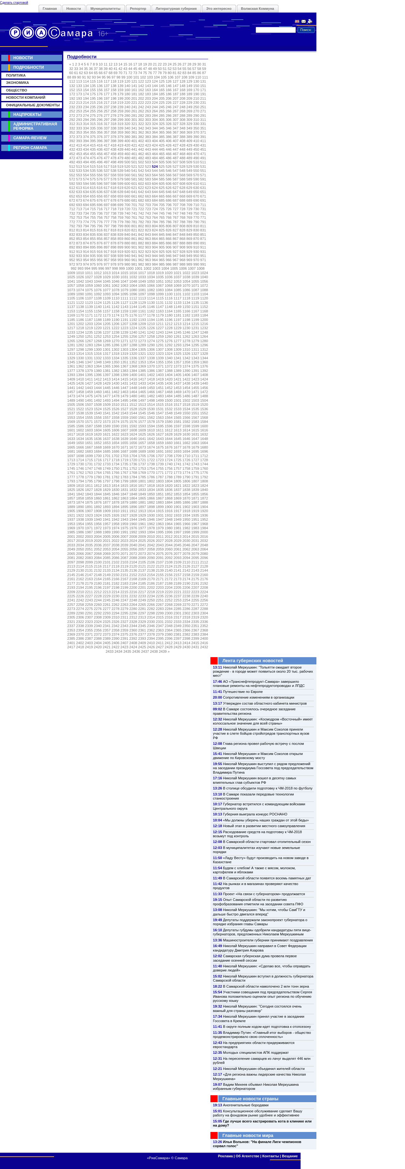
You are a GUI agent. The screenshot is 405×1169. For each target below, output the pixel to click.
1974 (116, 528)
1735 (124, 464)
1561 (142, 417)
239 (120, 107)
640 (127, 192)
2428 (169, 647)
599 (120, 183)
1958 (116, 524)
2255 (195, 600)
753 (79, 217)
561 (134, 175)
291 (203, 115)
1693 (178, 451)
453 (79, 154)
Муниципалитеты (105, 8)
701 (134, 205)
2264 (133, 604)
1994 (151, 532)
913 (79, 252)
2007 (124, 536)
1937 (71, 519)
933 (79, 256)
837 (107, 234)
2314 (151, 617)
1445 (107, 388)
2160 (204, 575)
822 (141, 230)
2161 (71, 579)
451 (203, 149)
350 (196, 128)
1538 (80, 413)
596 (100, 183)
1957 (107, 524)
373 (79, 137)
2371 (89, 634)
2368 (204, 630)
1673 (142, 447)
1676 (169, 447)
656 (100, 196)
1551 (195, 413)
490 (196, 158)
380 (127, 137)
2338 (80, 626)
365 (162, 132)
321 (134, 124)
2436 (136, 651)
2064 (204, 549)
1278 (186, 341)
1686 (116, 451)
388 (182, 137)
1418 (151, 379)
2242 (80, 600)
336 (100, 128)
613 (79, 188)
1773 (178, 473)
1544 (133, 413)
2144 (204, 570)
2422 (116, 647)
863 (148, 239)
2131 (89, 570)
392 (72, 141)
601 (134, 183)
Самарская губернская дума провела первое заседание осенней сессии (255, 958)
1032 (133, 277)
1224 (133, 328)
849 (189, 234)
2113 (71, 566)
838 (113, 234)
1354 (151, 362)
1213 (178, 324)
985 (162, 264)
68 (110, 73)
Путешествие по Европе (243, 692)
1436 (169, 383)
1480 (133, 396)
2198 (116, 587)
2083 (89, 558)
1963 (160, 524)
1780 (98, 477)
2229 (107, 596)
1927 (124, 515)
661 (134, 196)
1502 (186, 400)
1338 (151, 358)
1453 (178, 388)
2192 (204, 583)
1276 (169, 341)
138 (113, 86)
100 (129, 77)
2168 (133, 579)
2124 (169, 566)
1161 (142, 311)
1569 (71, 422)
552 (72, 175)
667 (175, 196)
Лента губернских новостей (252, 660)
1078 (116, 290)
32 (71, 69)
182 (141, 94)
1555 (89, 417)
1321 (142, 353)
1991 (124, 532)
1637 (107, 439)
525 (162, 166)
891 (203, 243)
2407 (124, 643)
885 (162, 243)
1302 (116, 349)
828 (182, 230)
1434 (151, 383)
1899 (160, 507)
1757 (178, 468)
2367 (195, 630)
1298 (80, 349)
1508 (98, 404)
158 (113, 90)
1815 (124, 485)
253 (79, 111)
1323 (160, 353)
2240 (204, 596)
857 (107, 239)
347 (175, 128)
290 (196, 115)
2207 (195, 587)
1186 (80, 320)
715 (93, 209)
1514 (151, 404)
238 (113, 107)
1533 (178, 409)
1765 (107, 473)
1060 (98, 285)
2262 (116, 604)
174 (86, 94)
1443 (89, 388)
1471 (195, 392)
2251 (160, 600)
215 (93, 102)
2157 (178, 575)
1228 (169, 328)
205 (162, 98)
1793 (71, 481)
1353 (142, 362)
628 (182, 188)
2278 (116, 609)
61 (76, 73)
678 (113, 200)
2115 (89, 566)
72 (130, 73)
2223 (195, 592)
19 (145, 64)
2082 (80, 558)
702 (141, 205)
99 (123, 77)
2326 (116, 622)
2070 (116, 554)
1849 (142, 494)
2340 (98, 626)
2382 (186, 634)
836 (100, 234)
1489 (71, 400)
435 (93, 149)
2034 (80, 545)
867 (175, 239)
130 (196, 81)
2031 (195, 541)
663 (148, 196)
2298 (151, 613)
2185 (142, 583)
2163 (89, 579)
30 (199, 64)
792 (72, 226)
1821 (178, 485)
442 (141, 149)
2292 (98, 613)
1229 (178, 328)
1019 (160, 273)
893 (79, 247)
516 (100, 166)
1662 (186, 443)
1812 (98, 485)
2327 (124, 622)
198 (113, 98)
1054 (186, 281)
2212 (98, 592)
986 (169, 264)
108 (184, 77)
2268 (169, 604)
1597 (178, 426)
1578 (151, 422)
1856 (204, 494)
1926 (116, 515)
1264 (204, 336)
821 (134, 230)
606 (169, 183)
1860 (98, 498)
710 (196, 205)
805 (162, 226)
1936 (204, 515)
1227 (160, 328)
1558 (116, 417)
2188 (169, 583)
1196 (169, 320)
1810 (80, 485)
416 (100, 145)
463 (148, 154)
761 (134, 217)
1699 (89, 456)
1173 (107, 315)
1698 (80, 456)
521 (134, 166)
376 (100, 137)
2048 (204, 545)
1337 (142, 358)
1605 (107, 430)
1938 (80, 519)
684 (155, 200)
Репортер (138, 8)
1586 (80, 426)
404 (155, 141)
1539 (89, 413)
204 (155, 98)
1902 (186, 507)
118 (113, 81)
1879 (124, 502)
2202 (151, 587)
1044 (98, 281)
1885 (178, 502)
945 (162, 256)
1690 (151, 451)
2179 (89, 583)
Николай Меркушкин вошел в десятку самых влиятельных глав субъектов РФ (254, 780)
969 (189, 260)
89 (74, 77)
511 (203, 162)
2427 (160, 647)
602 (141, 183)
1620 (98, 434)
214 (86, 102)
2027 (160, 541)
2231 (124, 596)
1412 (98, 379)
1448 (133, 388)
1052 (169, 281)
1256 (133, 336)
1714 (80, 460)
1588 (98, 426)
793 (79, 226)
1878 (116, 502)
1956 (98, 524)
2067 (89, 554)
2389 (107, 638)
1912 (133, 511)
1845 (107, 494)
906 (169, 247)
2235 (160, 596)
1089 (71, 294)
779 (120, 222)
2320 (204, 617)
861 (134, 239)
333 (79, 128)
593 (79, 183)
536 (100, 171)
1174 (116, 315)
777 (107, 222)
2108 (169, 562)
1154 (80, 311)
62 (81, 73)
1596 (169, 426)
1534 (186, 409)
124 (155, 81)
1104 (204, 294)
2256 (204, 600)
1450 (151, 388)
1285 (107, 345)
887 (175, 243)
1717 (107, 460)
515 (93, 166)
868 (182, 239)
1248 (204, 332)
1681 (71, 451)
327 (175, 124)
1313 (71, 353)
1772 (169, 473)
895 (93, 247)
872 (72, 243)
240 (127, 107)
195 (93, 98)
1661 (178, 443)
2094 (186, 558)
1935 (195, 515)
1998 (186, 532)
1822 (186, 485)
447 (175, 149)
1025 (71, 277)
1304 (133, 349)
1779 (89, 477)
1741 (178, 464)
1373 (178, 366)
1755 (160, 468)
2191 (195, 583)
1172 (98, 315)
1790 (186, 477)
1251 (89, 336)
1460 (98, 392)
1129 (142, 303)
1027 (89, 277)
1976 (133, 528)
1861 (107, 498)
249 (189, 107)
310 (196, 120)
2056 (133, 549)
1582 (186, 422)
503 (148, 162)
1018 (151, 273)
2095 (195, 558)
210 (196, 98)
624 (155, 188)
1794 (80, 481)
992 (74, 268)
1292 (169, 345)
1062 (116, 285)
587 (175, 179)
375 (93, 137)
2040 (133, 545)
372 (72, 137)
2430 (186, 647)
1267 (89, 341)
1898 (151, 507)
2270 (186, 604)
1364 (98, 366)
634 (86, 192)
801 (134, 226)
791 (203, 222)
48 (150, 69)
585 (162, 179)
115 (93, 81)
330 (196, 124)
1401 (142, 375)
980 (127, 264)
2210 (80, 592)
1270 (116, 341)
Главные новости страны (250, 1098)
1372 (169, 366)
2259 (89, 604)
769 (189, 217)
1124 (98, 303)
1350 (116, 362)
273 (79, 115)
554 (86, 175)
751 (203, 213)
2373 (107, 634)
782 (141, 222)
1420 (169, 379)
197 (107, 98)
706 (169, 205)
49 (155, 69)
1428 (98, 383)
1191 (124, 320)
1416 (133, 379)
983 (148, 264)
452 (72, 154)
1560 (133, 417)
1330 (80, 358)
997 (108, 268)
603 (148, 183)
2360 (133, 630)
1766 (116, 473)
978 (113, 264)
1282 (80, 345)
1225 (142, 328)
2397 (178, 638)
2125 (178, 566)
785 (162, 222)
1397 (107, 375)
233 (79, 107)
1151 (195, 307)
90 (79, 77)
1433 (142, 383)
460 (127, 154)
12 (110, 64)
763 (148, 217)
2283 (160, 609)
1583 (195, 422)
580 (127, 179)
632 (72, 192)
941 (134, 256)
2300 (169, 613)
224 (155, 102)
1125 (107, 303)
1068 (169, 285)
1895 (124, 507)
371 (203, 132)
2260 (98, 604)
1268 (98, 341)
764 (155, 217)
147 (175, 86)
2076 (169, 554)
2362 (151, 630)
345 (162, 128)
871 (203, 239)
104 (157, 77)
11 (106, 64)
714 (86, 209)
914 (86, 252)
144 (155, 86)
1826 (80, 490)
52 (169, 69)
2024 (133, 541)
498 (113, 162)
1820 (169, 485)
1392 (204, 371)
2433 (110, 651)
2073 (142, 554)
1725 (178, 460)
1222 (116, 328)
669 (189, 196)
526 (169, 166)
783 (148, 222)
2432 (204, 647)
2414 (186, 643)
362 (141, 132)
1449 (142, 388)
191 (203, 94)
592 (72, 183)
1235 (89, 332)
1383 (124, 371)
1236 (98, 332)
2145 (71, 575)
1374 (186, 366)
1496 (133, 400)
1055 (195, 281)
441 (134, 149)
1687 (124, 451)
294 (86, 120)
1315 (89, 353)
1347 (89, 362)
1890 (80, 507)
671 (203, 196)
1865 (142, 498)
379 (120, 137)
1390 (186, 371)
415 (93, 145)
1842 (80, 494)
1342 (186, 358)
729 (189, 209)
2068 (98, 554)
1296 (204, 345)
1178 (151, 315)
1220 (98, 328)
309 (189, 120)
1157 (107, 311)
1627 (160, 434)
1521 (71, 409)
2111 (195, 562)
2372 (98, 634)
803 (148, 226)
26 (179, 64)
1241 (142, 332)
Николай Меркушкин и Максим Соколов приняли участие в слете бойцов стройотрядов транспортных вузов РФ (261, 733)
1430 (116, 383)
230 (196, 102)
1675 (160, 447)
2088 (133, 558)
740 (127, 213)
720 (127, 209)
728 (182, 209)
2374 (116, 634)
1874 (80, 502)
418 (113, 145)
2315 (160, 617)
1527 (124, 409)
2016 (204, 536)
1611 (160, 430)
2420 (98, 647)
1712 (204, 456)
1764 (98, 473)
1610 (151, 430)
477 (107, 158)
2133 (107, 570)
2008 (133, 536)
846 (169, 234)
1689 (142, 451)
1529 (142, 409)
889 (189, 243)
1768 (133, 473)
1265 (71, 341)
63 (86, 73)
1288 (133, 345)
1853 (178, 494)
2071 (124, 554)
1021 (178, 273)
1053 (178, 281)
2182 (116, 583)
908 (182, 247)
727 (175, 209)
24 (169, 64)
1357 (178, 362)
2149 (107, 575)
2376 (133, 634)
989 (189, 264)
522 (141, 166)
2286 (186, 609)
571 (203, 175)
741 (134, 213)
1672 (133, 447)
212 (72, 102)
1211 (160, 324)
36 (91, 69)
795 (93, 226)
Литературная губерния (176, 8)
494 (86, 162)
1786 (151, 477)
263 (148, 111)
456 (100, 154)
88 (69, 77)
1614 (186, 430)
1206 (116, 324)
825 (162, 230)
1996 (169, 532)
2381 (178, 634)
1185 (71, 320)
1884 (169, 502)
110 (198, 77)
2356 (98, 630)
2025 (142, 541)
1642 (151, 439)
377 (107, 137)
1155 (89, 311)
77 (155, 73)
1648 (204, 439)
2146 (80, 575)
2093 (178, 558)
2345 (142, 626)
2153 (142, 575)
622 (141, 188)
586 (169, 179)
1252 (98, 336)
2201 (142, 587)
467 (175, 154)
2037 (107, 545)
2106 (151, 562)
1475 (89, 396)
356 (100, 132)
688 (182, 200)
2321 (71, 622)
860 (127, 239)
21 (155, 64)
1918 (186, 511)
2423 (124, 647)
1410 (80, 379)
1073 (71, 290)
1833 (142, 490)
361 (134, 132)
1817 (142, 485)
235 (93, 107)
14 (120, 64)
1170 (80, 315)
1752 (133, 468)
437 (107, 149)
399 (120, 141)
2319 (195, 617)
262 (141, 111)
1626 (151, 434)
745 (162, 213)
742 (141, 213)
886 (169, 243)
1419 (160, 379)
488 (182, 158)
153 (79, 90)
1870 (186, 498)
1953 (71, 524)
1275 (160, 341)
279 (120, 115)
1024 (204, 273)
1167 (195, 311)
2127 (195, 566)
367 (175, 132)
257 (107, 111)
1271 (124, 341)
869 (189, 239)
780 (127, 222)
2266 (151, 604)
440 (127, 149)
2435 (127, 651)
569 (189, 175)
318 (113, 124)
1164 (169, 311)
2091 (160, 558)
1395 (89, 375)
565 (162, 175)
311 (203, 120)
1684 (98, 451)
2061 (178, 549)
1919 (195, 511)
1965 (178, 524)
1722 (151, 460)
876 (100, 243)
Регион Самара (30, 148)
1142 (116, 307)
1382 (116, 371)
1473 (71, 396)
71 (125, 73)
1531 (160, 409)
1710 (186, 456)
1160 (133, 311)
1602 (80, 430)
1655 (124, 443)
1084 (169, 290)
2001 (71, 536)
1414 (116, 379)
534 (86, 171)
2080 (204, 554)
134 (86, 86)
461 (134, 154)
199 (120, 98)
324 (155, 124)
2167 (124, 579)
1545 (142, 413)
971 (203, 260)
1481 (142, 396)
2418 (80, 647)
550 (196, 171)
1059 (89, 285)
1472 (204, 392)
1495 (124, 400)
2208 (204, 587)
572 (72, 179)
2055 (124, 549)
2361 (142, 630)
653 (79, 196)
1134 (186, 303)
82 (179, 73)
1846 (116, 494)
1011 (89, 273)
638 (113, 192)
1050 (151, 281)
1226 (151, 328)
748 (182, 213)
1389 (178, 371)
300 (127, 120)
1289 (142, 345)
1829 (107, 490)
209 (189, 98)
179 (120, 94)
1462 (116, 392)
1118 (186, 298)
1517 (178, 404)
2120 (133, 566)
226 (169, 102)
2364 (169, 630)
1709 (178, 456)
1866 (151, 498)
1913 (142, 511)
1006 (183, 268)
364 (155, 132)
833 (79, 234)
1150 (186, 307)
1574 (116, 422)
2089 (142, 558)
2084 (98, 558)
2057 (142, 549)
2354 (80, 630)
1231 (195, 328)
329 (189, 124)
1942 (116, 519)
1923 (89, 515)
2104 (133, 562)
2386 (80, 638)
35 (86, 69)
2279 (124, 609)
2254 (186, 600)
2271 (195, 604)
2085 (107, 558)
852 (72, 239)
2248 (133, 600)
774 (86, 222)
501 (134, 162)
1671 (124, 447)
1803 (160, 481)
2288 (204, 609)
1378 (80, 371)
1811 (89, 485)
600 (127, 183)
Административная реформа (35, 126)
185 (162, 94)
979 (120, 264)
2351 (195, 626)
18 (140, 64)
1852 (169, 494)
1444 (98, 388)
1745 (71, 468)
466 (169, 154)
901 (134, 247)
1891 (89, 507)
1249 (71, 336)
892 (72, 247)
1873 (71, 502)
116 (100, 81)
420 (127, 145)
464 (155, 154)
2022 (116, 541)
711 (203, 205)
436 (100, 149)
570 (196, 175)
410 (196, 141)
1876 (98, 502)
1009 (71, 273)
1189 (107, 320)
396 (100, 141)
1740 (169, 464)
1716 (98, 460)
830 (196, 230)
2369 (71, 634)
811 (203, 226)
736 (100, 213)
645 (162, 192)
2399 (195, 638)
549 (189, 171)
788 (182, 222)
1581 (178, 422)
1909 (107, 511)
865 (162, 239)
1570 (80, 422)
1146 (151, 307)
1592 (133, 426)
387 (175, 137)
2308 (98, 617)
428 (182, 145)
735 (93, 213)
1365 (107, 366)
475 (93, 158)
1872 (204, 498)
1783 (124, 477)
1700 (98, 456)
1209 (142, 324)
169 (189, 90)
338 (113, 128)
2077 (178, 554)
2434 (118, 651)
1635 (89, 439)
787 (175, 222)
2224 (204, 592)
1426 (80, 383)
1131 (160, 303)
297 (107, 120)
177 (107, 94)
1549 (178, 413)
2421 (107, 647)
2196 (98, 587)
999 (122, 268)
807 (175, 226)
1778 (80, 477)
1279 (195, 341)
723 (148, 209)
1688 (133, 451)
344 (155, 128)
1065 (142, 285)
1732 (98, 464)
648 (182, 192)
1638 (116, 439)
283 (148, 115)
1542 (116, 413)
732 (72, 213)
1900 (169, 507)
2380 (169, 634)
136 (100, 86)
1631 (195, 434)
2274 (80, 609)
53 (174, 69)
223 (148, 102)
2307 (89, 617)
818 (113, 230)
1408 (204, 375)
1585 (71, 426)
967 (175, 260)
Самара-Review (30, 138)
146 (169, 86)
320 (127, 124)
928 (182, 252)
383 (148, 137)
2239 (195, 596)
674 (86, 200)
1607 (124, 430)
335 (93, 128)
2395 (160, 638)
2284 (169, 609)
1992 (133, 532)
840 (127, 234)
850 (196, 234)
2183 (124, 583)
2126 (186, 566)
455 (93, 154)
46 (140, 69)
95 (103, 77)
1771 (160, 473)
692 (72, 205)
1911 (124, 511)
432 (72, 149)
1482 (151, 396)
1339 (160, 358)
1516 (169, 404)
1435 (160, 383)
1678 (186, 447)
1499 (160, 400)
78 (160, 73)
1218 (80, 328)
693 (79, 205)
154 (86, 90)
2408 (133, 643)
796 (100, 226)
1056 (204, 281)
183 (148, 94)
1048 (133, 281)
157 (107, 90)
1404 (169, 375)
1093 (107, 294)
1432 (133, 383)
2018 (80, 541)
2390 (116, 638)
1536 (204, 409)
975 (93, 264)
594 (86, 183)
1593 (142, 426)
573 (79, 179)
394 (86, 141)
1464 (133, 392)
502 (141, 162)
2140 (169, 570)
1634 (80, 439)
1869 (178, 498)
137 (107, 86)
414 (86, 145)
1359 (195, 362)
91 (84, 77)
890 (196, 243)
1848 (133, 494)
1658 (151, 443)
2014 (186, 536)
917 (107, 252)
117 (107, 81)
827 (175, 230)
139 (120, 86)
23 (164, 64)
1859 (89, 498)
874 (86, 243)
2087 (124, 558)
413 (79, 145)
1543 (124, 413)
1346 (80, 362)
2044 (169, 545)
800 (127, 226)
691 (203, 200)
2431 (195, 647)
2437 (145, 651)
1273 (142, 341)
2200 (133, 587)
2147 (89, 575)
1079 (124, 290)
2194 (80, 587)
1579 (160, 422)
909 (189, 247)
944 (155, 256)
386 (169, 137)
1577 (142, 422)
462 (141, 154)
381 (134, 137)
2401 (71, 643)
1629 (178, 434)
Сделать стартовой (14, 2)
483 (148, 158)
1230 (186, 328)
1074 (80, 290)
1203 (89, 324)
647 (175, 192)
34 (81, 69)
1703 (124, 456)
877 (107, 243)
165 (162, 90)
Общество (16, 90)
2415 (195, 643)
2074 (151, 554)
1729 (71, 464)
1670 (116, 447)
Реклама (225, 1156)
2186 (151, 583)
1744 (204, 464)
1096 (133, 294)
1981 (178, 528)
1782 (116, 477)
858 (113, 239)
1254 (116, 336)
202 (141, 98)
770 (196, 217)
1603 (89, 430)
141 (134, 86)
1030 (116, 277)
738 (113, 213)
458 (113, 154)
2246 (116, 600)
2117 (107, 566)
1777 (71, 477)
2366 (186, 630)
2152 (133, 575)
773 (79, 222)
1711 (195, 456)
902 (141, 247)
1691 (160, 451)
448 (182, 149)
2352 (204, 626)
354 (86, 132)
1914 (151, 511)
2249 (142, 600)
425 (162, 145)
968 (182, 260)
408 (182, 141)
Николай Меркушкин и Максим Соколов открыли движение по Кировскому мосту (258, 756)
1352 (133, 362)
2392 (133, 638)
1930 (151, 515)
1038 (186, 277)
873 (79, 243)
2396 (169, 638)
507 (175, 162)
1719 (124, 460)
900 (127, 247)
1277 (178, 341)
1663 (195, 443)
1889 (71, 507)
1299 (89, 349)
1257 (142, 336)
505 (162, 162)
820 (127, 230)
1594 (151, 426)
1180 (169, 315)
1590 (116, 426)
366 (169, 132)
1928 (133, 515)
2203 (160, 587)
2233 (142, 596)
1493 (107, 400)
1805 (178, 481)
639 (120, 192)
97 (113, 77)
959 (120, 260)
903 (148, 247)
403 (148, 141)
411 (203, 141)
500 (127, 162)
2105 (142, 562)
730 (196, 209)
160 (127, 90)
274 (86, 115)
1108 (98, 298)
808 (182, 226)
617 (107, 188)
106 (171, 77)
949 (189, 256)
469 (189, 154)
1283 (89, 345)
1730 (80, 464)
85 (194, 73)
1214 (186, 324)
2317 (178, 617)
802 (141, 226)
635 (93, 192)
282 (141, 115)
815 (93, 230)
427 (175, 145)
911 (203, 247)
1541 (107, 413)
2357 (107, 630)
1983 (195, 528)
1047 (124, 281)
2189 (178, 583)
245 (162, 107)
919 (120, 252)
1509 (107, 404)
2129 (71, 570)
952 (72, 260)
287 (175, 115)
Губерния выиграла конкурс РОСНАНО (255, 814)
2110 (186, 562)
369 (189, 132)
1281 (71, 345)
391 (203, 137)
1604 (98, 430)
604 (155, 183)
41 (115, 69)
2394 (151, 638)
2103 (124, 562)
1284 (98, 345)
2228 (98, 596)
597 (107, 183)
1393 (71, 375)
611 (203, 183)
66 (101, 73)
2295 (124, 613)
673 (79, 200)
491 (203, 158)
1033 (142, 277)
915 (93, 252)
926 (169, 252)
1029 (107, 277)
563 (148, 175)
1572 (98, 422)
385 (162, 137)
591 (203, 179)
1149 (178, 307)
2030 (186, 541)
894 (86, 247)
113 (79, 81)
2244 (98, 600)
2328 (133, 622)
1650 (80, 443)
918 (113, 252)
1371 (160, 366)
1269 (107, 341)
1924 (98, 515)
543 (148, 171)
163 (148, 90)
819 (120, 230)
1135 (195, 303)
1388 (169, 371)
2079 (195, 554)
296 (100, 120)
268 (182, 111)
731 (203, 209)
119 (120, 81)
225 (162, 102)
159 (120, 90)
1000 (130, 268)
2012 (169, 536)
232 (72, 107)
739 (120, 213)
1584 (204, 422)
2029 (178, 541)
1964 (169, 524)
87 (204, 73)
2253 (178, 600)
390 (196, 137)
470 (196, 154)
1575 (124, 422)
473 (79, 158)
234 (86, 107)
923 (148, 252)
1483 (160, 396)
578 (113, 179)
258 (113, 111)
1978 (151, 528)
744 (155, 213)
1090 (80, 294)
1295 (195, 345)
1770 (151, 473)
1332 (98, 358)
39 (106, 69)
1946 (151, 519)
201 (134, 98)
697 (107, 205)
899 (120, 247)
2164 (98, 579)
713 (79, 209)
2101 (107, 562)
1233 (71, 332)
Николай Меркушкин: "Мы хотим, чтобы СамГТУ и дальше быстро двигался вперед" (259, 912)
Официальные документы (33, 105)
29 (194, 64)
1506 (80, 404)
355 (93, 132)
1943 (124, 519)
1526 (116, 409)
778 (113, 222)
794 (86, 226)
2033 (71, 545)
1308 (169, 349)
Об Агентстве (247, 1156)
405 (162, 141)
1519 (195, 404)
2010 (151, 536)
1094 (116, 294)
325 (162, 124)
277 (107, 115)
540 (127, 171)
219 (120, 102)
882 (141, 243)
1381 (107, 371)
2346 (151, 626)
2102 (116, 562)
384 (155, 137)
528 (182, 166)
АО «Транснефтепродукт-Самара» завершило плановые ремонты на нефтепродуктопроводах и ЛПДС (259, 684)
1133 (178, 303)
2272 (204, 604)
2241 (71, 600)
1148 (169, 307)
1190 (116, 320)
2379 (160, 634)
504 (155, 162)
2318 (186, 617)
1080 (133, 290)
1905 (71, 511)
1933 (178, 515)
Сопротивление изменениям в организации (258, 697)
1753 (142, 468)
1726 (186, 460)
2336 (204, 622)
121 (134, 81)
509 (189, 162)
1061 (107, 285)
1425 (71, 383)
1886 (186, 502)
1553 (71, 417)
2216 (133, 592)
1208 (133, 324)
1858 (80, 498)
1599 (195, 426)
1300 (98, 349)
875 (93, 243)
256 (100, 111)
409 (189, 141)
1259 (160, 336)
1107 (89, 298)
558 (113, 175)
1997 (178, 532)
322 (141, 124)
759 (120, 217)
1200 (204, 320)
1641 (142, 439)
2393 (142, 638)
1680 (204, 447)
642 (141, 192)
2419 (89, 647)
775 (93, 222)
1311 (195, 349)
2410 (151, 643)
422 (141, 145)
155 (93, 90)
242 (141, 107)
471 (203, 154)
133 (79, 86)
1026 (80, 277)
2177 (71, 583)
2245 (107, 600)
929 (189, 252)
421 (134, 145)
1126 (116, 303)
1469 (178, 392)
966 (169, 260)
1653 (107, 443)
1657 (142, 443)
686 (169, 200)
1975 (124, 528)
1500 (169, 400)
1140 (98, 307)
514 (86, 166)
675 (93, 200)
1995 (160, 532)
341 (134, 128)
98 (118, 77)
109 (191, 77)
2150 (116, 575)
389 (189, 137)
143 (148, 86)
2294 (116, 613)
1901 (178, 507)
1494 (116, 400)
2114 (80, 566)
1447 (124, 388)
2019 (89, 541)
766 (169, 217)
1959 (124, 524)
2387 (89, 638)
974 (86, 264)
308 (182, 120)
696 (100, 205)
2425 (142, 647)
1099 (160, 294)
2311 (124, 617)
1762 (80, 473)
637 (107, 192)
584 (155, 179)
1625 (142, 434)
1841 (71, 494)
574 (86, 179)
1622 (116, 434)
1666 (80, 447)
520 (127, 166)
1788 (169, 477)
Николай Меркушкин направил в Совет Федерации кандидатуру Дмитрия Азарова (260, 948)
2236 (169, 596)
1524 (98, 409)
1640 (133, 439)
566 (169, 175)
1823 (195, 485)
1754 (151, 468)
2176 (204, 579)
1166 (186, 311)
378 (113, 137)
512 (72, 166)
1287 (124, 345)
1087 (195, 290)
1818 (151, 485)
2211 (89, 592)
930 (196, 252)
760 (127, 217)
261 (134, 111)
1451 (160, 388)
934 (86, 256)
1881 (142, 502)
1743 (195, 464)
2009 (142, 536)
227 (175, 102)
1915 (160, 511)
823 (148, 230)
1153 (71, 311)
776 (100, 222)
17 (135, 64)
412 (72, 145)
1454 (186, 388)
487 (175, 158)
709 (189, 205)
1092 (98, 294)
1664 (204, 443)
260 (127, 111)
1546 (151, 413)
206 (169, 98)
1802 (151, 481)
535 (93, 171)
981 (134, 264)
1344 (204, 358)
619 (120, 188)
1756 (169, 468)
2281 (142, 609)
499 (120, 162)
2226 (80, 596)
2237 (178, 596)
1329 (71, 358)
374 (86, 137)
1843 (89, 494)
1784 (133, 477)
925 (162, 252)
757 (107, 217)
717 (107, 209)
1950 (186, 519)
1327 (195, 353)
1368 (133, 366)
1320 (133, 353)
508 (182, 162)
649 (189, 192)
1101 (178, 294)
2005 (107, 536)
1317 (107, 353)
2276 (98, 609)
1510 (116, 404)
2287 (195, 609)
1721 (142, 460)
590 (196, 179)
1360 (204, 362)
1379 (89, 371)
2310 (116, 617)
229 (189, 102)
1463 (124, 392)
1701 (107, 456)
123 (148, 81)
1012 (98, 273)
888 (182, 243)
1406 (186, 375)
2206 (186, 587)
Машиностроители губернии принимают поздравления (268, 940)
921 (134, 252)
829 (189, 230)
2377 (142, 634)
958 (113, 260)
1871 (195, 498)
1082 (151, 290)
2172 (169, 579)
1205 (107, 324)
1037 (178, 277)
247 (175, 107)
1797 (107, 481)
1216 (204, 324)
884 (155, 243)
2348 (169, 626)
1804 (169, 481)
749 (189, 213)
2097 (71, 562)
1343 (195, 358)
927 (175, 252)
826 (169, 230)
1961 (142, 524)
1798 (116, 481)
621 (134, 188)
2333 (178, 622)
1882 (151, 502)
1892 (98, 507)
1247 (195, 332)
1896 (133, 507)
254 (86, 111)
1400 (133, 375)
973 (79, 264)
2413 (178, 643)
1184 (204, 315)
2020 (98, 541)
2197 (107, 587)
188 (182, 94)
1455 (195, 388)
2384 (204, 634)
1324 (169, 353)
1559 (124, 417)
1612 (169, 430)
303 (148, 120)
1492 (98, 400)
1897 (142, 507)
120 (127, 81)
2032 (204, 541)
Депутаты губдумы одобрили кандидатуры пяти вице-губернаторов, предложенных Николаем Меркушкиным (262, 932)
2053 (107, 549)
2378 (151, 634)
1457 (71, 392)
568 (182, 175)
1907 (89, 511)
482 (141, 158)
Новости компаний (25, 97)
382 (141, 137)
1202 (80, 324)
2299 (160, 613)
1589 (107, 426)
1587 (89, 426)
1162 (151, 311)
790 (196, 222)
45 (135, 69)
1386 (151, 371)
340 (127, 128)
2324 (98, 622)
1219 (89, 328)
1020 (169, 273)
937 (107, 256)
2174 (186, 579)
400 (127, 141)
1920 (204, 511)
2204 (169, 587)
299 (120, 120)
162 (141, 90)
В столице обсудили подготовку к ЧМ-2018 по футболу (268, 788)
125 (162, 81)
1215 (195, 324)
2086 (116, 558)
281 (134, 115)
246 (169, 107)
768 (182, 217)
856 (100, 239)
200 (127, 98)
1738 (151, 464)
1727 (195, 460)
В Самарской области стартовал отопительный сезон (267, 842)
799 (120, 226)
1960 (133, 524)
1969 (71, 528)
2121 (142, 566)
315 (93, 124)
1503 (195, 400)
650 (196, 192)
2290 (80, 613)
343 (148, 128)
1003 (156, 268)
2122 (151, 566)
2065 (71, 554)
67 (106, 73)
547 (175, 171)
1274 (151, 341)
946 (169, 256)
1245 (178, 332)
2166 (116, 579)
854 (86, 239)
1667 (89, 447)
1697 (71, 456)
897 (107, 247)
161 (134, 90)
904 (155, 247)
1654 (116, 443)
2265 (142, 604)
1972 (98, 528)
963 (148, 260)
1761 (71, 473)
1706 (151, 456)
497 (107, 162)
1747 (89, 468)
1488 (204, 396)
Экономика (17, 83)
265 (162, 111)
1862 (116, 498)
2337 (71, 626)
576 (100, 179)
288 (182, 115)
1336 (133, 358)
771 (203, 217)
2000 (204, 532)
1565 (178, 417)
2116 (98, 566)
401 (134, 141)
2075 (160, 554)
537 (107, 171)
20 (150, 64)
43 (125, 69)
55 (184, 69)
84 (189, 73)
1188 (98, 320)
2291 (89, 613)
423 (148, 145)
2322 (80, 622)
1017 (142, 273)
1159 (124, 311)
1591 (124, 426)
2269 (178, 604)
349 (189, 128)
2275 (89, 609)
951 (203, 256)
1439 (195, 383)
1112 (133, 298)
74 (140, 73)
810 (196, 226)
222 (141, 102)
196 (100, 98)
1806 (186, 481)
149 (189, 86)
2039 (124, 545)
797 (107, 226)
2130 (80, 570)
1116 (169, 298)
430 (196, 145)
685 (162, 200)
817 (107, 230)
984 (155, 264)
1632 (204, 434)
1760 (204, 468)
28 (189, 64)
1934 (186, 515)
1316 (98, 353)
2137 (142, 570)
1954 (80, 524)
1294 (186, 345)
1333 (107, 358)
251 (203, 107)
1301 (107, 349)
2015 (195, 536)
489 (189, 158)
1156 (98, 311)
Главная (50, 8)
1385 (142, 371)
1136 (204, 303)
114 (86, 81)
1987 (89, 532)
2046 (186, 545)
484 (155, 158)
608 (182, 183)
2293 (107, 613)
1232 (204, 328)
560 (127, 175)
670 (196, 196)
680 (127, 200)
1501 (178, 400)
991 (203, 264)
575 (93, 179)
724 (155, 209)
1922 (80, 515)
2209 (71, 592)
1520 (204, 404)
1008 (201, 268)
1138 (80, 307)
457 (107, 154)
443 (148, 149)
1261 (178, 336)
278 (113, 115)
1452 (169, 388)
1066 (151, 285)
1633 (71, 439)
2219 (160, 592)
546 (169, 171)
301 (134, 120)
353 (79, 132)
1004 (165, 268)
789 (189, 222)
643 (148, 192)
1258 (151, 336)
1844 (98, 494)
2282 (151, 609)
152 (72, 90)
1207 (124, 324)
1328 (204, 353)
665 (162, 196)
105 (164, 77)
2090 (151, 558)
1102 (186, 294)
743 (148, 213)
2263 (124, 604)
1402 (151, 375)
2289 (71, 613)
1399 (124, 375)
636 (100, 192)
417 (107, 145)
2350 (186, 626)
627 (175, 188)
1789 (178, 477)
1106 (80, 298)
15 (125, 64)
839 (120, 234)
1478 (116, 396)
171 (203, 90)
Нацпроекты (27, 114)
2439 (163, 651)
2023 (124, 541)
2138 (151, 570)
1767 (124, 473)
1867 (160, 498)
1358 (186, 362)
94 (99, 77)
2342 (116, 626)
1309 (178, 349)
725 (162, 209)
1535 (195, 409)
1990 (116, 532)
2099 (89, 562)
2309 (107, 617)
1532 (169, 409)
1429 (107, 383)
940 (127, 256)
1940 (98, 519)
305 (162, 120)
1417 (142, 379)
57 (194, 69)
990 (196, 264)
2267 (160, 604)
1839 (195, 490)
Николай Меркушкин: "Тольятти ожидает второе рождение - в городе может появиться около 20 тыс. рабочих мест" (263, 671)
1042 (80, 281)
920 (127, 252)
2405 (107, 643)
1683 (89, 451)
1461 (107, 392)
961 (134, 260)
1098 (151, 294)
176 (100, 94)
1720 (133, 460)
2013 (178, 536)
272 (72, 115)
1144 (133, 307)
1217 (71, 328)
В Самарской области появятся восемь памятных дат (267, 878)
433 (79, 149)
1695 (195, 451)
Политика (16, 75)
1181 (178, 315)
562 (141, 175)
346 (169, 128)
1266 (80, 341)
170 (196, 90)
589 (189, 179)
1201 (71, 324)
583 (148, 179)
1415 (124, 379)
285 (162, 115)
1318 (116, 353)
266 (169, 111)
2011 (160, 536)
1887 (195, 502)
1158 (116, 311)
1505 (71, 404)
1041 (71, 281)
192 (72, 98)
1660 (169, 443)
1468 (169, 392)
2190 (186, 583)
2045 (178, 545)
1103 (195, 294)
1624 (133, 434)
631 (203, 188)
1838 (186, 490)
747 (175, 213)
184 (155, 94)
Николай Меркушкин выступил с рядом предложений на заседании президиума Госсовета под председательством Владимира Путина (263, 768)
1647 (195, 439)
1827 (89, 490)
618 (113, 188)
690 (196, 200)
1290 (151, 345)
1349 (107, 362)
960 (127, 260)
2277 (107, 609)
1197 (178, 320)
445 (162, 149)
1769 (142, 473)
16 (130, 64)
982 (141, 264)
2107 (160, 562)
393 (79, 141)
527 (175, 166)
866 (169, 239)
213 (79, 102)
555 (93, 175)
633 (79, 192)
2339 (89, 626)
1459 (89, 392)
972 (72, 264)
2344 (133, 626)
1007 (192, 268)
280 (127, 115)
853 (79, 239)
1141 (107, 307)
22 (160, 64)
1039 (195, 277)
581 (134, 179)
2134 (116, 570)
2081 (71, 558)
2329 (142, 622)
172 (72, 94)
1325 (178, 353)
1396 (98, 375)
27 (184, 64)
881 (134, 243)
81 (174, 73)
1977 (142, 528)
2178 (80, 583)
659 (120, 196)
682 (141, 200)
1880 (133, 502)
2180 (98, 583)
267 (175, 111)
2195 (89, 587)
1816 (133, 485)
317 (107, 124)
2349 (178, 626)
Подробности (28, 67)
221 (134, 102)
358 (113, 132)
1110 (116, 298)
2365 (178, 630)
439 (120, 149)
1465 (142, 392)
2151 (124, 575)
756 (100, 217)
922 (141, 252)
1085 (178, 290)
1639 (124, 439)
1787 (160, 477)
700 (127, 205)
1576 (133, 422)
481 (134, 158)
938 (113, 256)
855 (93, 239)
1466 (151, 392)
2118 (116, 566)
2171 (160, 579)
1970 (80, 528)
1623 (124, 434)
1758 (186, 468)
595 (93, 183)
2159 (195, 575)
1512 (133, 404)
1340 (169, 358)
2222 (186, 592)
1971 (89, 528)
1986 (80, 532)
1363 (89, 366)
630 (196, 188)
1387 (160, 371)
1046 (116, 281)
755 (93, 217)
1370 (151, 366)
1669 (107, 447)
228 (182, 102)
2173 (178, 579)
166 (169, 90)
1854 (186, 494)
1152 (204, 307)
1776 (204, 473)
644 (155, 192)
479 (120, 158)
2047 (195, 545)
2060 (169, 549)
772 (72, 222)
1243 (160, 332)
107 (178, 77)
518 (113, 166)
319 (120, 124)
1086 (186, 290)
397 (107, 141)
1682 (80, 451)
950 (196, 256)
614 (86, 188)
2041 (142, 545)
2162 (80, 579)
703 (148, 205)
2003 (89, 536)
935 (93, 256)
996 (101, 268)
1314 (80, 353)
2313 (142, 617)
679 (120, 200)
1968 (204, 524)
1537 (71, 413)
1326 (186, 353)
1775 (195, 473)
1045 (107, 281)
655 (93, 196)
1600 (204, 426)
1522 (80, 409)
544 (155, 171)
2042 (151, 545)
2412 (169, 643)
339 (120, 128)
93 (94, 77)
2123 (160, 566)
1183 (195, 315)
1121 (71, 303)
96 (108, 77)
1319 (124, 353)
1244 (169, 332)
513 (79, 166)
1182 (186, 315)
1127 (124, 303)
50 (160, 69)
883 (148, 243)
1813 (107, 485)
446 (169, 149)
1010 (80, 273)
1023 (195, 273)
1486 (186, 396)
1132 (169, 303)
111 (205, 77)
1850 (151, 494)
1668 (98, 447)
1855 (195, 494)
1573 (107, 422)
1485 (178, 396)
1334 (116, 358)
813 (79, 230)
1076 (98, 290)
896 (100, 247)
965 (162, 260)
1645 (178, 439)
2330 (151, 622)
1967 (195, 524)
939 (120, 256)
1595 (160, 426)
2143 (195, 570)
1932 (169, 515)
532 (72, 171)
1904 (204, 507)
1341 (178, 358)
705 (162, 205)
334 (86, 128)
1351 (124, 362)
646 (169, 192)
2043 (160, 545)
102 (143, 77)
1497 (142, 400)
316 (100, 124)
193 (79, 98)
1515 (160, 404)
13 (115, 64)
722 (141, 209)
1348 (98, 362)
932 (72, 256)
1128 (133, 303)
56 (189, 69)
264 (155, 111)
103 (150, 77)
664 (155, 196)
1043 (89, 281)
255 (93, 111)
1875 (89, 502)
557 (107, 175)
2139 (160, 570)
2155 (160, 575)
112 (72, 81)
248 (182, 107)
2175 (195, 579)
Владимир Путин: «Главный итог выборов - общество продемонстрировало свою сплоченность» (262, 1035)
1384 (133, 371)
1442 (80, 388)
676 (100, 200)
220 (127, 102)
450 (196, 149)
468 (182, 154)
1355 (160, 362)
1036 (169, 277)
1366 (116, 366)
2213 (107, 592)
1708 (169, 456)
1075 (89, 290)
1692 (169, 451)
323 (148, 124)
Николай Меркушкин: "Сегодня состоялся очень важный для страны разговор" (257, 1008)
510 (196, 162)
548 (182, 171)
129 (189, 81)
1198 (186, 320)
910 (196, 247)
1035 (160, 277)
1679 (195, 447)
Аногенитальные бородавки (246, 1105)
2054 (116, 549)
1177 (142, 315)
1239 (124, 332)
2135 (124, 570)
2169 (142, 579)
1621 (107, 434)
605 (162, 183)
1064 (133, 285)
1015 (124, 273)
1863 (124, 498)
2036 (98, 545)
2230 (116, 596)
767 (175, 217)
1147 (160, 307)
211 (203, 98)
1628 (169, 434)
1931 (160, 515)
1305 (142, 349)
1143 (124, 307)
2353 (71, 630)
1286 (116, 345)
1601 (71, 430)
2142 (186, 570)
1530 (151, 409)
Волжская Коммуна (257, 8)
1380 (98, 371)
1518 (186, 404)
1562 (151, 417)
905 (162, 247)
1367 (124, 366)
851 (203, 234)
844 (155, 234)
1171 (89, 315)
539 (120, 171)
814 (86, 230)
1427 (89, 383)
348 (182, 128)
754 (86, 217)
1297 (71, 349)
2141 (178, 570)
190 (196, 94)
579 (120, 179)
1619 (89, 434)
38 (101, 69)
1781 (107, 477)
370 (196, 132)
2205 (178, 587)
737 (107, 213)
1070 (186, 285)
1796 (98, 481)
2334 (186, 622)
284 (155, 115)
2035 (89, 545)
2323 (89, 622)
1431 (124, 383)
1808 (204, 481)
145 (162, 86)
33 (76, 69)
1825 (71, 490)
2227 (89, 596)
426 (169, 145)
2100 (98, 562)
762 (141, 217)
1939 (89, 519)
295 (93, 120)
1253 (107, 336)
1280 (204, 341)
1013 (107, 273)
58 (199, 69)
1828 (98, 490)
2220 (169, 592)
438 (113, 149)
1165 (178, 311)
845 (162, 234)
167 (175, 90)
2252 (169, 600)
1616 (204, 430)
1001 (139, 268)
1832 (133, 490)
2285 (178, 609)
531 (203, 166)
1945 (142, 519)
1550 (186, 413)
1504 (204, 400)
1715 (89, 460)
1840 (204, 490)
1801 (142, 481)
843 (148, 234)
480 (127, 158)
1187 (89, 320)
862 (141, 239)
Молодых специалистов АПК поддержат (256, 1052)
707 (175, 205)
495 (93, 162)
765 (162, 217)
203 (148, 98)
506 (169, 162)
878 (113, 243)
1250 (80, 336)
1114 (151, 298)
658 (113, 196)
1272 (133, 341)
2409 (142, 643)
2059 (160, 549)
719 (120, 209)
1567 (195, 417)
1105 (71, 298)
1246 (186, 332)
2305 (71, 617)
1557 (107, 417)
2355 (89, 630)
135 (93, 86)
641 (134, 192)
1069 (178, 285)
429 (189, 145)
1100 (169, 294)
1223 (124, 328)
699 (120, 205)
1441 (71, 388)
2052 (98, 549)
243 (148, 107)
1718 (116, 460)
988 (182, 264)
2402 (80, 643)
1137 (71, 307)
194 (86, 98)
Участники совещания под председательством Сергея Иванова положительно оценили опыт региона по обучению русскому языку (262, 996)
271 (203, 111)
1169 (71, 315)
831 (203, 230)
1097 (142, 294)
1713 (71, 460)
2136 (133, 570)
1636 (98, 439)
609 (189, 183)
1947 (160, 519)
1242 (151, 332)
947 (175, 256)
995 (94, 268)
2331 (160, 622)
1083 (160, 290)
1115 (160, 298)
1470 (186, 392)
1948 (169, 519)
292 (72, 120)
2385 (71, 638)
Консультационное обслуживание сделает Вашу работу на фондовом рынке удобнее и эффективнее (257, 1113)
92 (89, 77)
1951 (195, 519)
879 (120, 243)
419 (120, 145)
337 (107, 128)
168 (182, 90)
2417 (71, 647)
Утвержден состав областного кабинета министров (265, 703)
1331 (89, 358)
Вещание (290, 1156)
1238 (116, 332)
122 (141, 81)
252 (72, 111)
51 (164, 69)
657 (107, 196)
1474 (80, 396)
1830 (116, 490)
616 (100, 188)
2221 (178, 592)
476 (100, 158)
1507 (89, 404)
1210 (151, 324)
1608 (133, 430)
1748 (98, 468)
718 (113, 209)
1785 (142, 477)
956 (100, 260)
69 (115, 73)
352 (72, 132)
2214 (116, 592)
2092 (169, 558)
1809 (71, 485)
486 (169, 158)
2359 (124, 630)
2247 (124, 600)
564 (155, 175)
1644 (169, 439)
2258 (80, 604)
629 (189, 188)
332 (72, 128)
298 (113, 120)
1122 (80, 303)
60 (71, 73)
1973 (107, 528)
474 (86, 158)
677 (107, 200)
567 (175, 175)
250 (196, 107)
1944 (133, 519)
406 (169, 141)
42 (120, 69)
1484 (169, 396)
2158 (186, 575)
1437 (178, 383)
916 (100, 252)
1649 (71, 443)
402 (141, 141)
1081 (142, 290)
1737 (142, 464)
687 (175, 200)
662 (141, 196)
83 (184, 73)
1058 (80, 285)
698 (113, 205)
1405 (178, 375)
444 (155, 149)
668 (182, 196)
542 (141, 171)
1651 (89, 443)
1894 (116, 507)
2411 (160, 643)
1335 (124, 358)
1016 (133, 273)
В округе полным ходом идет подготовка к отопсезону (267, 1026)
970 (196, 260)
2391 (124, 638)
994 (87, 268)
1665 (71, 447)
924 (155, 252)
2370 (80, 634)
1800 (133, 481)
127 (175, 81)
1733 (107, 464)
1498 (151, 400)
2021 (107, 541)
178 (113, 94)
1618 (80, 434)
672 (72, 200)
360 (127, 132)
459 (120, 154)
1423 (195, 379)
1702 (116, 456)
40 (110, 69)
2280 (133, 609)
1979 (160, 528)
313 (79, 124)
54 (179, 69)
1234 (80, 332)
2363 (160, 630)
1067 (160, 285)
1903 (195, 507)
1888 (204, 502)
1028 (98, 277)
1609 (142, 430)
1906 (80, 511)
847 (175, 234)
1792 (204, 477)
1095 (124, 294)
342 (141, 128)
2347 (160, 626)
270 (196, 111)
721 (134, 209)
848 (182, 234)
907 (175, 247)
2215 (124, 592)
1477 (107, 396)
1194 (151, 320)
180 (127, 94)
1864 (133, 498)
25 (175, 64)
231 (203, 102)
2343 (124, 626)
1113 (142, 298)
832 (72, 234)
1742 (186, 464)
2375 (124, 634)
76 (150, 73)
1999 (195, 532)
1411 (89, 379)
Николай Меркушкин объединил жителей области (264, 1069)
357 (107, 132)
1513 (142, 404)
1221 (107, 328)
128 (182, 81)
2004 (98, 536)
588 (182, 179)
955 (93, 260)
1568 (204, 417)
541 (134, 171)
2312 (133, 617)
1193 (142, 320)
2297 (142, 613)
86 (199, 73)
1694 (186, 451)
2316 (169, 617)
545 (162, 171)
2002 (80, 536)
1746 (80, 468)
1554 (80, 417)
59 (204, 69)
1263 (195, 336)
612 (72, 188)
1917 (178, 511)
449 (189, 149)
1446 (116, 388)
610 (196, 183)
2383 (195, 634)
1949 (178, 519)
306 (169, 120)
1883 (160, 502)
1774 (186, 473)
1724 (169, 460)
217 (107, 102)
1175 (124, 315)
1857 (71, 498)
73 (135, 73)
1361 (71, 366)
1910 (116, 511)
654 (86, 196)
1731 (89, 464)
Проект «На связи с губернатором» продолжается (264, 894)
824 (155, 230)
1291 (160, 345)
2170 (151, 579)
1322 (151, 353)
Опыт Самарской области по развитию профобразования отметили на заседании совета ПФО (258, 902)
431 (203, 145)
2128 (204, 566)
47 (145, 69)
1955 (89, 524)
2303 (195, 613)
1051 (160, 281)
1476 (98, 396)
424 (155, 145)
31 (204, 64)
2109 (178, 562)
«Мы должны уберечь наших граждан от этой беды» (266, 820)
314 (86, 124)
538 (113, 171)
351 (203, 128)
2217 (142, 592)
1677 (178, 447)
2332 (169, 622)
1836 (169, 490)
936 (100, 256)
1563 (160, 417)
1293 (178, 345)
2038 (116, 545)
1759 (195, 468)
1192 (133, 320)
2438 (154, 651)
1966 (186, 524)
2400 (204, 638)
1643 (160, 439)
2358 (116, 630)
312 (72, 124)
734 (86, 213)
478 (113, 158)
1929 (142, 515)
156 (100, 90)
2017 (71, 541)
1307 (160, 349)
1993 (142, 532)
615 (93, 188)
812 (72, 230)
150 (196, 86)
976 (100, 264)
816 (100, 230)
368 (182, 132)
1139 (89, 307)
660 (127, 196)
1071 (195, 285)
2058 (151, 549)
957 (107, 260)
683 (148, 200)
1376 (204, 366)
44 (130, 69)
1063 (124, 285)
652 (72, 196)
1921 (71, 515)
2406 (116, 643)
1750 (116, 468)
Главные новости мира (247, 1135)
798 (113, 226)
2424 (133, 647)
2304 (204, 613)
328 (182, 124)
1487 (195, 396)
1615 (195, 430)
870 (196, 239)
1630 (186, 434)
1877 (107, 502)
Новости (73, 8)
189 (189, 94)
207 (175, 98)
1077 (107, 290)
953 (79, 260)
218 (113, 102)
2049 (71, 549)
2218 (151, 592)
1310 (186, 349)
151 (203, 86)
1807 (195, 481)
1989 (107, 532)
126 (169, 81)
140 (127, 86)
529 (189, 166)
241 (134, 107)
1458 (80, 392)
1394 (80, 375)
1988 (98, 532)
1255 (124, 336)
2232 (133, 596)
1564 (169, 417)
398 (113, 141)
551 (203, 171)
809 (189, 226)
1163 (160, 311)
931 (203, 252)
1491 (89, 400)
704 (155, 205)
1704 (133, 456)
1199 (195, 320)
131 (203, 81)
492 (72, 162)
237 (107, 107)
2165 (107, 579)
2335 (195, 622)
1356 (169, 362)
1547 (160, 413)
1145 (142, 307)
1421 (178, 379)
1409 (71, 379)
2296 (133, 613)
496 (100, 162)
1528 (133, 409)
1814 (116, 485)
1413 (107, 379)
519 (120, 166)
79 (164, 73)
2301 (178, 613)
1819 (160, 485)
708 (182, 205)
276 (100, 115)
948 (182, 256)
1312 (204, 349)
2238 (186, 596)
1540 (98, 413)
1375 (195, 366)
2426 (151, 647)
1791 (195, 477)
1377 (71, 371)
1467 (160, 392)
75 (145, 73)
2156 (169, 575)
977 (107, 264)
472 (72, 158)
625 (162, 188)
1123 (89, 303)
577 (107, 179)
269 (189, 111)
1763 (89, 473)
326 (169, 124)
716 (100, 209)
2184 (133, 583)
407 (175, 141)
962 (141, 260)
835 (93, 234)
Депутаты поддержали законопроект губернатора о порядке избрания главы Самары (260, 922)
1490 (80, 400)
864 (155, 239)
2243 (89, 600)
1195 (160, 320)
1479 (124, 396)
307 (175, 120)
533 (79, 171)
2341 (107, 626)
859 (120, 239)
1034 (151, 277)
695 (93, 205)
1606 (116, 430)
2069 (107, 554)
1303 (124, 349)
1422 (186, 379)
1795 (89, 481)
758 (113, 217)
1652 (98, 443)
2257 (71, 604)
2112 (204, 562)
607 (175, 183)
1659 (160, 443)
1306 (151, 349)
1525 (107, 409)
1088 (204, 290)
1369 (142, 366)
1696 (204, 451)
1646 (186, 439)
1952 (204, 519)
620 (127, 188)
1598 (186, 426)
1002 (148, 268)
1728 (204, 460)
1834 (151, 490)
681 (134, 200)
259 (120, 111)
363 (148, 132)
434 (86, 149)
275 (93, 115)
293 (79, 120)
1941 (107, 519)
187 (175, 94)
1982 (186, 528)
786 (169, 222)
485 (162, 158)
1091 (89, 294)
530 (196, 166)
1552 (204, 413)
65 (95, 73)
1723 (160, 460)
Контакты (270, 1156)
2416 (204, 643)
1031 (124, 277)
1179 (160, 315)
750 (196, 213)
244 (155, 107)
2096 (204, 558)
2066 (80, 554)
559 (120, 175)
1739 (160, 464)
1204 (98, 324)
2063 (195, 549)
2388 (98, 638)
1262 (186, 336)
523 (148, 166)
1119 (195, 298)
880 (127, 243)
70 (120, 73)
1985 (71, 532)
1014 (116, 273)
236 (100, 107)
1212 (169, 324)
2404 (98, 643)
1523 (89, 409)
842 (141, 234)
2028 (169, 541)
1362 (80, 366)
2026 (151, 541)
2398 (186, 638)
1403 (160, 375)
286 (169, 115)
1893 (107, 507)
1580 (169, 422)
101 (136, 77)
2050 (80, 549)
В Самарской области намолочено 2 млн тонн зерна (266, 986)
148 (182, 86)
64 (91, 73)
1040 (204, 277)
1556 (98, 417)
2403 (89, 643)
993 (81, 268)
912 (72, 252)
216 (100, 102)
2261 (107, 604)
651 (203, 192)
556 (100, 175)
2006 (116, 536)
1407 (195, 375)
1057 (71, 285)
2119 (124, 566)
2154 (151, 575)
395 (93, 141)
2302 (186, 613)
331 (203, 124)
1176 (133, 315)
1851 (160, 494)
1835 (160, 490)
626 (169, 188)
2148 (98, 575)
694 (86, 205)
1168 (204, 311)
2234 (151, 596)
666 (169, 196)
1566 (186, 417)
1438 (186, 383)
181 (134, 94)
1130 (151, 303)
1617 (71, 434)
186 (169, 94)
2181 (107, 583)
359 (120, 132)
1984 (204, 528)
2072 (133, 554)
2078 (186, 554)
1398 (116, 375)
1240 (133, 332)
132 (72, 86)
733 (79, 213)
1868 (169, 498)
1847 (124, 494)
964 (155, 260)
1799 (124, 481)
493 (79, 162)
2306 (80, 617)
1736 (133, 464)
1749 (107, 468)
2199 (124, 587)
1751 (124, 468)
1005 (174, 268)
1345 (71, 362)
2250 (151, 600)
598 (113, 183)
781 (134, 222)
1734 (116, 464)
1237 (107, 332)
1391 (195, 371)
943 (148, 256)
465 (162, 154)
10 (101, 64)
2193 (71, 587)
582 (141, 179)
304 (155, 120)
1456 (204, 388)
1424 (204, 379)
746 (169, 213)
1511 (124, 404)
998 (115, 268)
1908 (98, 511)
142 (141, 86)
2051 (89, 549)
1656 (133, 443)
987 (175, 264)
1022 (186, 273)
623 (148, 188)
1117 (178, 298)
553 (79, 175)
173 (79, 94)
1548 (169, 413)
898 (113, 247)
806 (169, 226)
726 (169, 209)
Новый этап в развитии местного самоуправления (264, 826)
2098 (80, 562)
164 (155, 90)
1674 (151, 447)
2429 (178, 647)
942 (141, 256)
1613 (178, 430)
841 (134, 234)
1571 (89, 422)
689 (189, 200)
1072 (204, 285)
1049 (142, 281)
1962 (151, 524)
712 (72, 209)
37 (95, 69)
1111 (124, 298)
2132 (98, 570)
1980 (169, 528)
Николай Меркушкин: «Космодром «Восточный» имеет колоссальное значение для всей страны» (263, 721)
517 (107, 166)
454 (86, 154)
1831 (124, 490)
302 (141, 120)
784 (155, 222)
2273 (71, 609)
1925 (107, 515)
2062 (186, 549)
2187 (160, 583)
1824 (204, 485)
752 (72, 217)
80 (169, 73)
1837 (178, 490)
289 (189, 115)
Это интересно (219, 8)
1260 (169, 336)
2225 (71, 596)
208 (182, 98)
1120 (204, 298)
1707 (160, 456)
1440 (204, 383)
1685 (107, 451)
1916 (169, 511)
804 (155, 226)
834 (86, 234)
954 (86, 260)
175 (93, 94)
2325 (107, 622)
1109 (107, 298)
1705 (142, 456)
